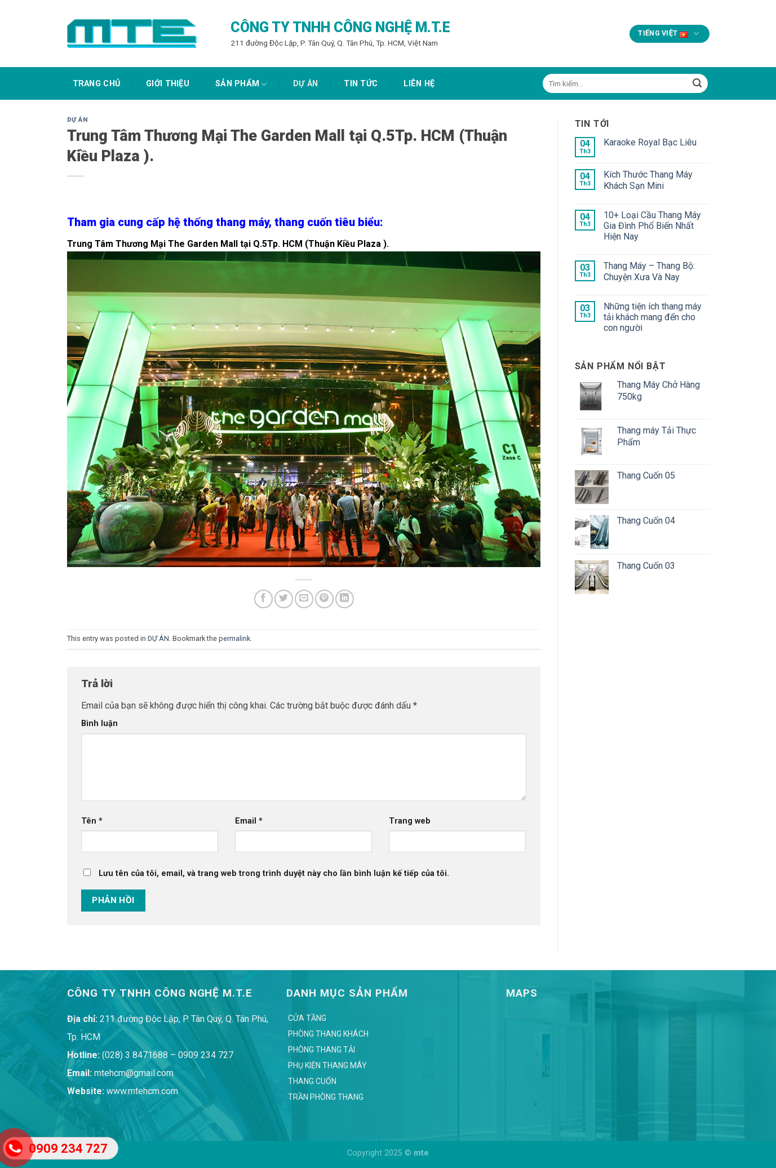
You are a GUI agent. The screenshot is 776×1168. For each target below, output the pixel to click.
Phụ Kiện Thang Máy (327, 1065)
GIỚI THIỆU (167, 84)
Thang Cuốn (312, 1081)
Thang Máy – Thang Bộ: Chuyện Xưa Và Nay (649, 271)
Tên (92, 821)
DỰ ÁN (305, 84)
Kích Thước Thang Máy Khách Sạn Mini (648, 180)
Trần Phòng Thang (325, 1096)
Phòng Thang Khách (328, 1033)
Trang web (410, 821)
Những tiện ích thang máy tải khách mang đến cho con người (653, 317)
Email (249, 821)
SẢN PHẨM (241, 84)
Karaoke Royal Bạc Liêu (650, 142)
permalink (234, 638)
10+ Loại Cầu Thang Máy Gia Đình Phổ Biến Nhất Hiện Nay (652, 226)
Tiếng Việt (669, 34)
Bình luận (99, 723)
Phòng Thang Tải (321, 1049)
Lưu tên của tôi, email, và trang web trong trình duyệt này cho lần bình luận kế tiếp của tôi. (274, 873)
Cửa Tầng (307, 1018)
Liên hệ (418, 84)
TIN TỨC (361, 84)
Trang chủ (97, 84)
